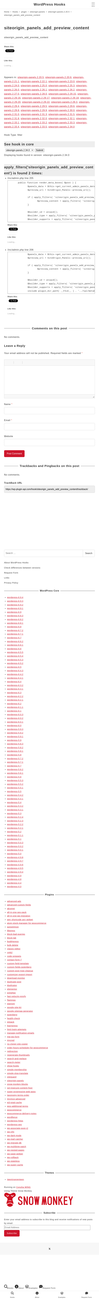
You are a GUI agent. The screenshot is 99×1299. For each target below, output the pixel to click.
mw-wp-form (13, 1037)
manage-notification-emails (20, 1033)
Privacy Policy (11, 583)
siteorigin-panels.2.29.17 (36, 98)
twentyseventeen (15, 1179)
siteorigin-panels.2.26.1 (34, 90)
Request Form (11, 573)
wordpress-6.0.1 (15, 722)
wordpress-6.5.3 (15, 660)
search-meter (13, 1062)
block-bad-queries (16, 934)
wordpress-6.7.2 (15, 630)
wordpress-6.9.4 (15, 597)
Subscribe (12, 1233)
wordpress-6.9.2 (15, 605)
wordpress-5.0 (14, 854)
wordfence (12, 1117)
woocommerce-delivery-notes (22, 1113)
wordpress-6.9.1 (15, 608)
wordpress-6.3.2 (15, 685)
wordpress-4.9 (14, 876)
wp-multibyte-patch (16, 1146)
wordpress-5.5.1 (15, 788)
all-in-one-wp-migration (18, 916)
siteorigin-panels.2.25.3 (61, 85)
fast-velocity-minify (16, 996)
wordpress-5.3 (14, 813)
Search (88, 553)
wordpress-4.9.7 (15, 861)
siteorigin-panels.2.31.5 (61, 114)
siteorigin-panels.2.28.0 (34, 94)
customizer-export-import (19, 974)
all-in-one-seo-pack (16, 912)
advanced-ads (14, 901)
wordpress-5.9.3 (15, 729)
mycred (10, 1040)
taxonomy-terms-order (18, 1095)
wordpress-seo (14, 1124)
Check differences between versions (22, 568)
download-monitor (16, 978)
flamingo (11, 1000)
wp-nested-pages (15, 1150)
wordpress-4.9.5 (15, 868)
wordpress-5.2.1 (15, 828)
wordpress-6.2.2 (15, 696)
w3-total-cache (14, 1102)
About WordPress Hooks (16, 562)
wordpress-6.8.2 (15, 619)
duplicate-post (14, 982)
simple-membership (17, 1069)
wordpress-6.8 (14, 627)
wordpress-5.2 (14, 831)
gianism (11, 1004)
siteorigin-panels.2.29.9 (34, 110)
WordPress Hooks (49, 4)
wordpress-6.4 (14, 681)
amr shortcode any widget (20, 919)
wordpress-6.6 (14, 649)
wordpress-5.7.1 (15, 762)
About (19, 1287)
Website (8, 436)
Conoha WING (23, 1187)
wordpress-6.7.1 (15, 634)
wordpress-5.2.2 (15, 824)
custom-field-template (18, 963)
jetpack (10, 1022)
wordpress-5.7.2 (15, 758)
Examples (31, 1287)
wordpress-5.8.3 (15, 744)
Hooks (8, 1287)
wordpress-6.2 (14, 703)
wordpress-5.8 (14, 755)
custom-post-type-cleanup (20, 971)
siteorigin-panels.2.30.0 (61, 110)
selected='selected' (20, 150)
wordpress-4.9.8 (15, 857)
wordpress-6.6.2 (15, 641)
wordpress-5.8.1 (15, 751)
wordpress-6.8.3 (15, 616)
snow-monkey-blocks (17, 1084)
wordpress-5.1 (14, 839)
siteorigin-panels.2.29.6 (61, 106)
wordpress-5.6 (14, 777)
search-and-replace (17, 1058)
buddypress (13, 941)
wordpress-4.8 (14, 879)
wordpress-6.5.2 (15, 663)
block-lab (11, 938)
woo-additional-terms (17, 1106)
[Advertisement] (49, 526)
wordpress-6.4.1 (15, 678)
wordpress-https (15, 1121)
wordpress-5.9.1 (15, 736)
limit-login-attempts (16, 1029)
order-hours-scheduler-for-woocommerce (27, 1048)
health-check (13, 1018)
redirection (12, 1051)
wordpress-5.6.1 (15, 773)
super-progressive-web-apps (21, 1091)
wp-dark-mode (14, 1135)
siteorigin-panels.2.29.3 (64, 102)
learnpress (12, 1026)
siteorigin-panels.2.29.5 (34, 106)
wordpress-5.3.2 (15, 806)
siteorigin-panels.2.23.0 (61, 81)
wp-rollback (13, 1157)
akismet (11, 908)
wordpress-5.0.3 (15, 842)
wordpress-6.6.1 (15, 645)
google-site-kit (14, 1007)
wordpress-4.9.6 (15, 865)
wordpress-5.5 (14, 791)
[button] (7, 362)
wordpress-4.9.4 (15, 872)
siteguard (11, 1077)
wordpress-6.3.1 (15, 689)
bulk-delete (12, 945)
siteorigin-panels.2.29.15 (62, 94)
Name (8, 404)
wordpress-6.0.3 (15, 714)
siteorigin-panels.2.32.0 (34, 118)
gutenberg (12, 1015)
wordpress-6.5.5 (15, 652)
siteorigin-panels (15, 1080)
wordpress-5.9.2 (15, 733)
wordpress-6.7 (14, 638)
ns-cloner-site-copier (17, 1044)
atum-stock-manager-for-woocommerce (26, 923)
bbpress (11, 930)
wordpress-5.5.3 (15, 780)
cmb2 (9, 952)
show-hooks (13, 1066)
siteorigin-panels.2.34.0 (61, 127)
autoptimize (13, 927)
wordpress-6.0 (14, 725)
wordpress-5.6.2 (15, 769)
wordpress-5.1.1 (15, 835)
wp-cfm (10, 1132)
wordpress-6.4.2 (15, 674)
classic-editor (13, 949)
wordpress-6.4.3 (15, 670)
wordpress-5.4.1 (15, 799)
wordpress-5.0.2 (15, 846)
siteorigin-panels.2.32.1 (61, 118)
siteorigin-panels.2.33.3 (61, 122)
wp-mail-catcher (15, 1139)
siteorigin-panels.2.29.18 (65, 98)
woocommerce (14, 1110)
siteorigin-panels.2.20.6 (58, 77)
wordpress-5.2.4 (15, 817)
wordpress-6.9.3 (15, 601)
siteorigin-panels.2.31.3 (34, 114)
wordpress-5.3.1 (15, 810)
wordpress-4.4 (14, 883)
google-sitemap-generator (20, 1011)
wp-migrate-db (14, 1143)
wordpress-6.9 (14, 612)
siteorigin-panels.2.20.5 (31, 77)
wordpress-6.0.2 (15, 718)
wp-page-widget (15, 1154)
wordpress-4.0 (14, 886)
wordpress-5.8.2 (15, 747)
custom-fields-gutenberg (19, 967)
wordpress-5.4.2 (15, 795)
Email (8, 420)
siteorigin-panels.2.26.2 (61, 90)
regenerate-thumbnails (18, 1055)
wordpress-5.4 (14, 802)
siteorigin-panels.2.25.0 (34, 85)
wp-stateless (13, 1161)
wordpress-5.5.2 (15, 784)
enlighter (11, 993)
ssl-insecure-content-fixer (20, 1088)
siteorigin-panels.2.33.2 (34, 122)
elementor (12, 989)
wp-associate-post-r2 (17, 1128)
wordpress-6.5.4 (15, 656)
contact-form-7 (14, 960)
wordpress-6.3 (14, 692)
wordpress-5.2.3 (15, 821)
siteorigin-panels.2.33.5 (34, 127)
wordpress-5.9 (14, 740)
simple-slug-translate (17, 1073)
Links (6, 578)
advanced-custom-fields (19, 905)
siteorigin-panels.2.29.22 (36, 102)
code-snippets (14, 956)
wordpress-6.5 (14, 667)
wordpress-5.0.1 (15, 850)
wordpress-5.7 (14, 766)
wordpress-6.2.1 (15, 700)
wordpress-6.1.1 (15, 707)
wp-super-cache (15, 1165)
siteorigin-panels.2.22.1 (34, 81)
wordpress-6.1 (14, 711)
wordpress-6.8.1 (15, 623)
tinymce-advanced (16, 1099)
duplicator (12, 985)
